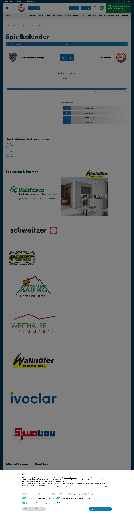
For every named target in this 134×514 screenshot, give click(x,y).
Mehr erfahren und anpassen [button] (34, 509)
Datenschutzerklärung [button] (70, 478)
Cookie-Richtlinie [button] (52, 481)
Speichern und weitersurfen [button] (100, 509)
